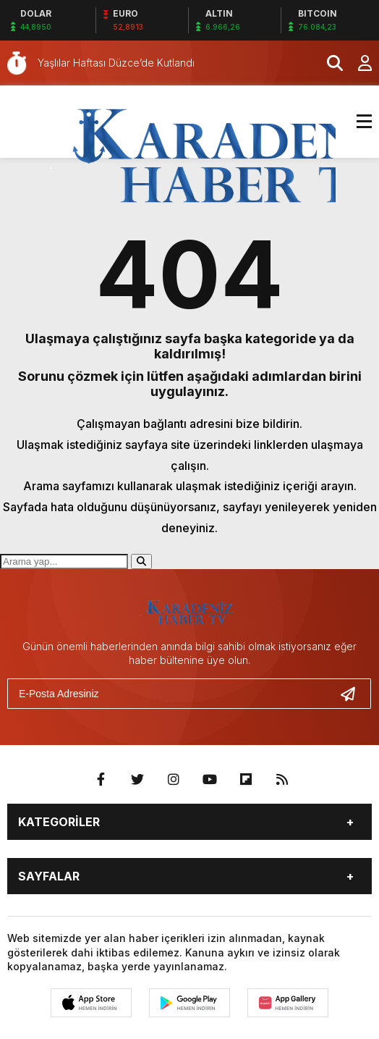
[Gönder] (353, 693)
